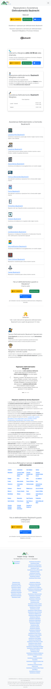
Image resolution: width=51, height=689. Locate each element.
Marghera (10, 472)
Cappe (32, 420)
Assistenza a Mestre (35, 623)
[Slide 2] (25, 392)
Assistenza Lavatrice (35, 576)
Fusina (9, 481)
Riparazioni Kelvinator (16, 595)
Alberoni (19, 488)
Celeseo (10, 488)
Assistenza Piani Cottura (35, 578)
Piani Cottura (27, 420)
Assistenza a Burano (35, 585)
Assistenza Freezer (35, 571)
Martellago (10, 494)
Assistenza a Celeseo (35, 597)
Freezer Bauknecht (14, 219)
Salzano (28, 494)
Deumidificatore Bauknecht (17, 246)
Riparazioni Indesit (16, 589)
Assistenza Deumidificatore (35, 566)
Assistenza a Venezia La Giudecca (35, 653)
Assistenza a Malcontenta (35, 615)
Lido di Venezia (39, 488)
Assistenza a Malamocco (35, 613)
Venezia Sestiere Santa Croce (39, 474)
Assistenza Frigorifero (35, 573)
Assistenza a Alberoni (35, 582)
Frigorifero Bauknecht (15, 206)
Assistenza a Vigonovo (34, 671)
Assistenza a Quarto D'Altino (35, 635)
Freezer (35, 418)
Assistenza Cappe (35, 563)
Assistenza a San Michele (35, 640)
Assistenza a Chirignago (35, 598)
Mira (27, 478)
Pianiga (9, 478)
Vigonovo (10, 484)
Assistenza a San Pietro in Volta (35, 641)
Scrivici (37, 19)
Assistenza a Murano (35, 628)
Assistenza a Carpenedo (35, 595)
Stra (37, 481)
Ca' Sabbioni (39, 478)
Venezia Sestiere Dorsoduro (19, 507)
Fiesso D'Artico (30, 481)
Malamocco (29, 488)
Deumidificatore (19, 420)
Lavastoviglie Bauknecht (16, 135)
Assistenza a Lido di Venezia (35, 612)
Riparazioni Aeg (16, 582)
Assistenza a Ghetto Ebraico (35, 610)
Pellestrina (38, 498)
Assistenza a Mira (35, 625)
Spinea (37, 469)
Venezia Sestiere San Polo (29, 474)
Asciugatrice (11, 418)
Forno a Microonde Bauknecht (18, 177)
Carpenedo (19, 469)
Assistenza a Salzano (35, 636)
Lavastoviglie (31, 416)
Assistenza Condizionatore (34, 565)
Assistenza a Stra (35, 651)
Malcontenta (20, 481)
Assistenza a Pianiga (35, 631)
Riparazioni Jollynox (16, 594)
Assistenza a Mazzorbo (35, 621)
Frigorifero (29, 418)
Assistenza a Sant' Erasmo (34, 644)
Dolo (18, 478)
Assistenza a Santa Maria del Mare (35, 646)
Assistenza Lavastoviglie (35, 574)
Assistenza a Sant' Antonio (34, 643)
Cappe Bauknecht (14, 272)
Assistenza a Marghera (34, 618)
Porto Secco (20, 501)
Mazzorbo (19, 498)
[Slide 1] (23, 392)
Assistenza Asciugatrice (35, 561)
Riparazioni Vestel (16, 597)
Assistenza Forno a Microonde (34, 569)
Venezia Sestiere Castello (10, 507)
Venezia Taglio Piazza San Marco (20, 474)
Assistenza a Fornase (35, 607)
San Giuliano (29, 469)
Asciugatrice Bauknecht (16, 164)
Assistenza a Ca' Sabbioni (35, 587)
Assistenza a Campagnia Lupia (34, 589)
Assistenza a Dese (34, 600)
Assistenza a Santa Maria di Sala (35, 648)
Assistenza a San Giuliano (35, 638)
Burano (9, 498)
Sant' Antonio (11, 501)
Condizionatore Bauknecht (17, 232)
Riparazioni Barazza (16, 590)
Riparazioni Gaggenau (16, 592)
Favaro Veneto (20, 491)
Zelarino (10, 469)
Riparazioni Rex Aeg (16, 585)
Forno (25, 418)
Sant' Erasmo (29, 498)
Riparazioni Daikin (16, 584)
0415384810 (16, 561)
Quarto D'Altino (39, 491)
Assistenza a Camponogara (35, 594)
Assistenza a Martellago (35, 620)
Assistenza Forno (35, 568)
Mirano (18, 494)
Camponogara (29, 484)
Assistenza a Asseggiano (35, 584)
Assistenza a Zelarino (35, 672)
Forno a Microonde (19, 418)
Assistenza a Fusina (35, 608)
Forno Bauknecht (14, 191)
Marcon (9, 491)
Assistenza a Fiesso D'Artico (35, 605)
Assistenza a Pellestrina (35, 630)
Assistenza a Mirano (35, 626)
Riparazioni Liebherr (16, 587)
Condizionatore (11, 420)
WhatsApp (27, 19)
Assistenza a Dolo (35, 602)
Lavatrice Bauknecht (15, 149)
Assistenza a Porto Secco (35, 633)
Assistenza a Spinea (35, 649)
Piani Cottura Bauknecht (16, 259)
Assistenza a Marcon (35, 617)
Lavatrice (37, 416)
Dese (27, 491)
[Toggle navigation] (48, 3)
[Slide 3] (28, 392)
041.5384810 (15, 19)
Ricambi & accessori (25, 296)
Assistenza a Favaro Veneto (35, 603)
